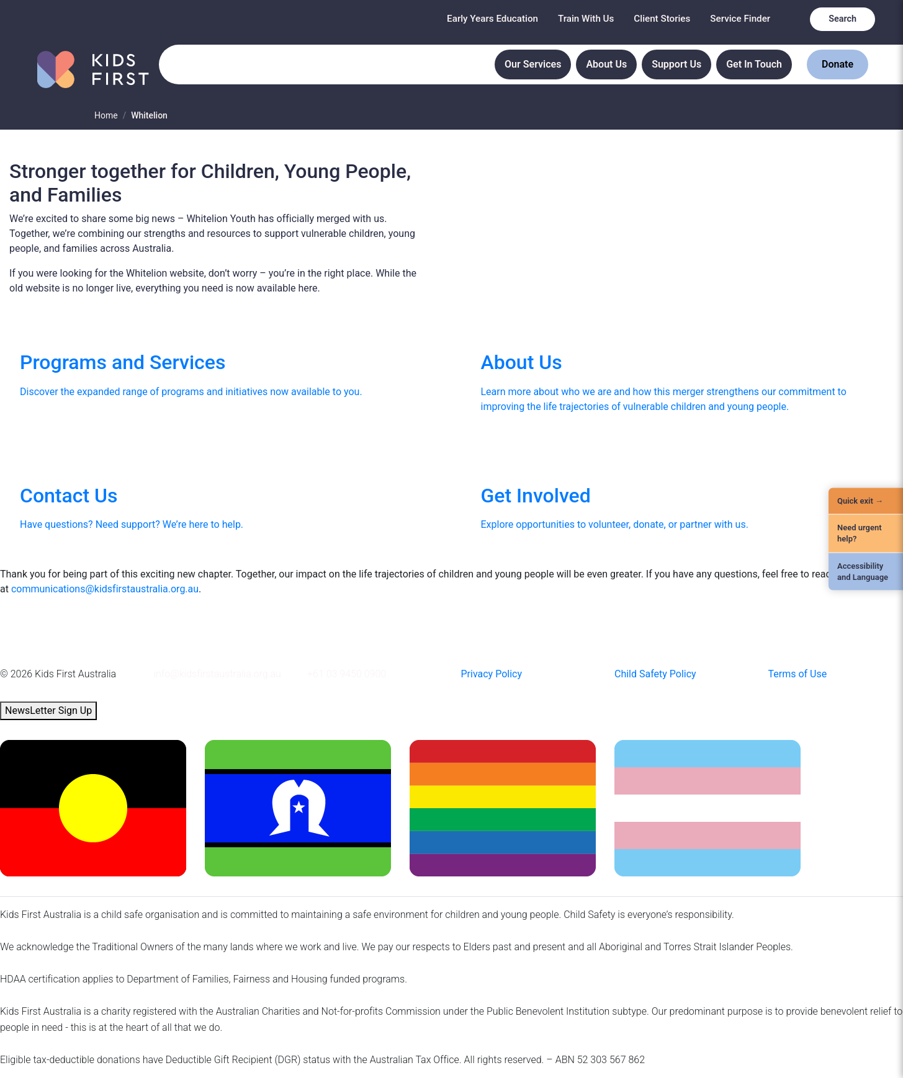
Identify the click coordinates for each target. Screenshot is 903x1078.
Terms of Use (797, 674)
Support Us (676, 64)
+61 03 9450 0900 (346, 674)
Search (842, 19)
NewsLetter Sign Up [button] (48, 710)
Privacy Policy (492, 674)
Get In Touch (754, 64)
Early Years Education (492, 18)
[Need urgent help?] (866, 533)
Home (106, 115)
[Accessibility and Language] (866, 571)
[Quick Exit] (866, 501)
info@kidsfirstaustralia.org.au (217, 674)
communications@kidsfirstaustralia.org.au (105, 589)
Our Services (533, 64)
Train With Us (586, 18)
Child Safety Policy (655, 674)
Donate (837, 64)
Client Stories (662, 18)
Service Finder (740, 18)
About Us (606, 64)
